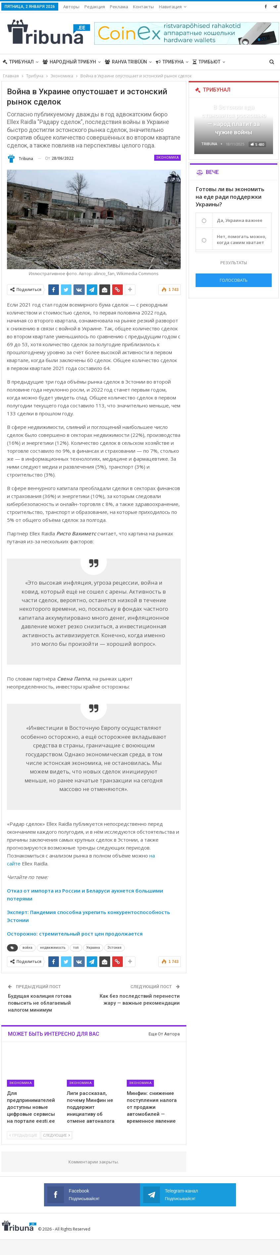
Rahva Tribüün (126, 61)
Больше (239, 61)
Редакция (94, 7)
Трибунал (18, 61)
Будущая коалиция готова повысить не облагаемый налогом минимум (39, 1003)
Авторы (71, 7)
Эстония (114, 947)
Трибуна (170, 61)
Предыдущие (23, 1135)
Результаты (233, 263)
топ (76, 947)
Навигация (170, 7)
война (27, 947)
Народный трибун (69, 61)
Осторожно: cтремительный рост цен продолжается (75, 933)
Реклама (119, 7)
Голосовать (234, 280)
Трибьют (206, 61)
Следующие (56, 1135)
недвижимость (53, 947)
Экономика (167, 157)
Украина (93, 947)
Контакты (143, 7)
